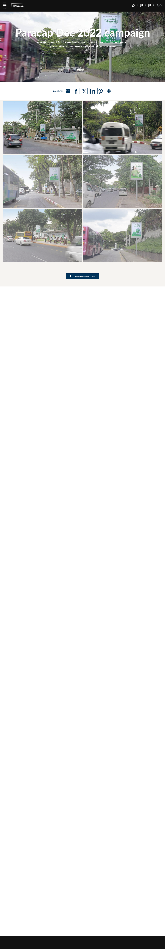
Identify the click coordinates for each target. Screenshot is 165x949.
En (161, 5)
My (157, 5)
